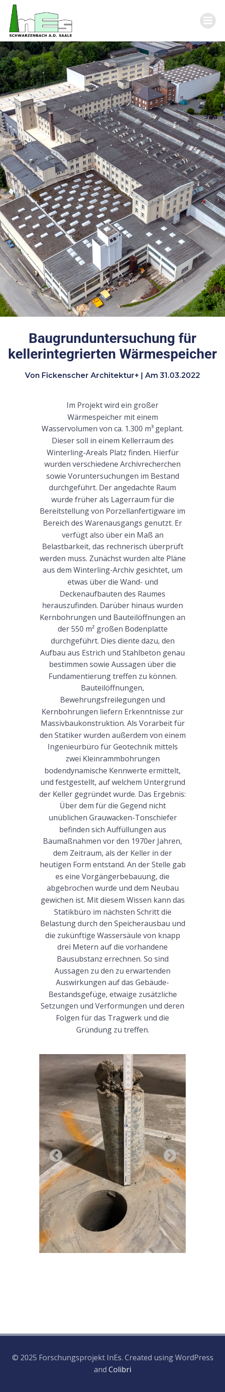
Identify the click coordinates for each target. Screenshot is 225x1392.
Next (167, 1153)
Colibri (120, 1369)
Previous (53, 1153)
